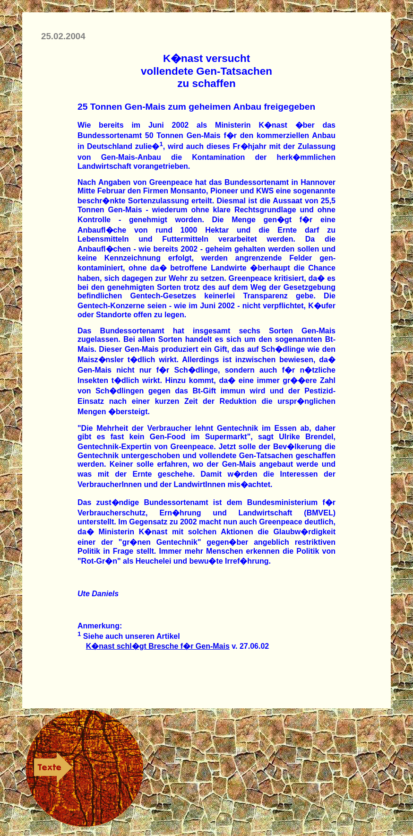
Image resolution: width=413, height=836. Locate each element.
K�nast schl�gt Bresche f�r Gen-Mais (158, 646)
